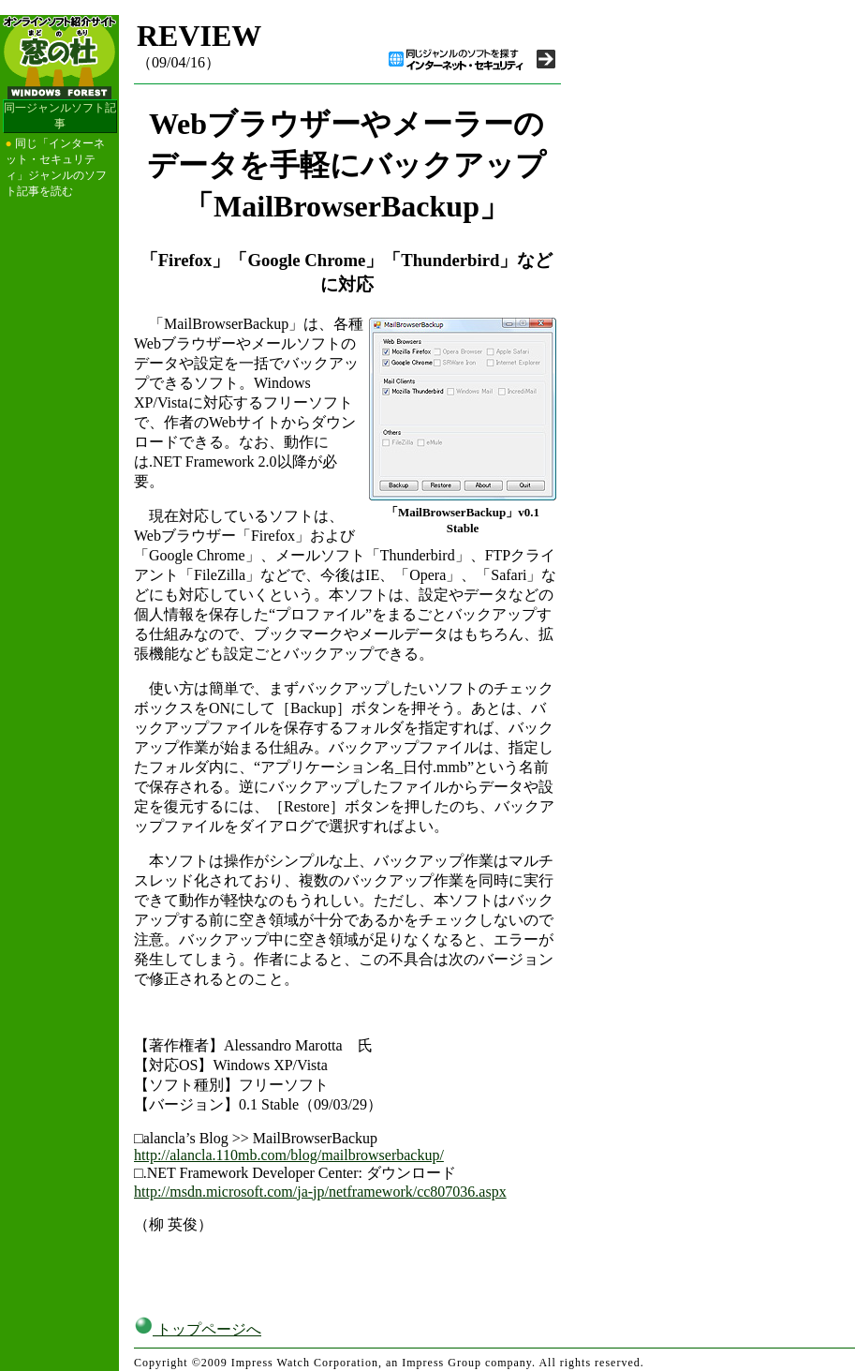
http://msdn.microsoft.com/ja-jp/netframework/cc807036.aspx (320, 1192)
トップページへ (197, 1329)
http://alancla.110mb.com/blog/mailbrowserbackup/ (289, 1155)
